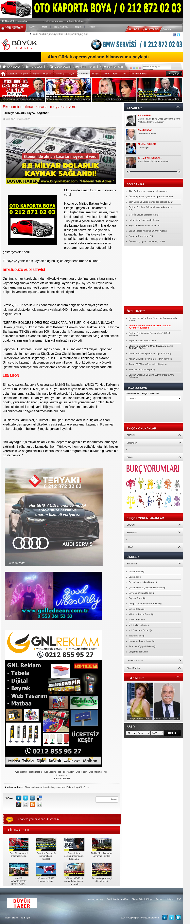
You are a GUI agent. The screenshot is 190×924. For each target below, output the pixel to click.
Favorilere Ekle (76, 21)
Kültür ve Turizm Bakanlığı (141, 614)
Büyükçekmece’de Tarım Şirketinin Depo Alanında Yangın (153, 319)
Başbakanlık (135, 577)
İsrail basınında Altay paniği (142, 369)
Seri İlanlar (113, 66)
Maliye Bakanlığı (137, 619)
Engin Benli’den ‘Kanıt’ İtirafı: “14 (144, 225)
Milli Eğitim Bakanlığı (139, 625)
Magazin (47, 73)
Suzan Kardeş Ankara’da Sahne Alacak (147, 231)
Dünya (95, 73)
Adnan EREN (144, 115)
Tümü (177, 106)
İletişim (78, 27)
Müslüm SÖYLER (147, 144)
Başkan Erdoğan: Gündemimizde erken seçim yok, (151, 208)
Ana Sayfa (12, 66)
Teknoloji (60, 73)
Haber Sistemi (12, 917)
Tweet (114, 799)
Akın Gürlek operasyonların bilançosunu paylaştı (60, 33)
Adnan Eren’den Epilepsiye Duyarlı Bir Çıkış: (150, 353)
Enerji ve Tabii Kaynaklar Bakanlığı (145, 603)
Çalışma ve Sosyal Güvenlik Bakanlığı (147, 587)
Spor (115, 73)
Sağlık (36, 73)
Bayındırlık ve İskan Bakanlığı (143, 582)
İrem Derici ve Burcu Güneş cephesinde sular (150, 202)
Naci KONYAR (145, 130)
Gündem (13, 73)
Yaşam (71, 73)
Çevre (106, 73)
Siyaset (24, 73)
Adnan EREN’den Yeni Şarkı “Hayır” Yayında (150, 359)
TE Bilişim (25, 917)
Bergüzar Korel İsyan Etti (141, 236)
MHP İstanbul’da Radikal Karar (143, 215)
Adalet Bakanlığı (137, 571)
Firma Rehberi (88, 66)
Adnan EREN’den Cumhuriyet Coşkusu (147, 364)
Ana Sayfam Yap (54, 21)
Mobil (44, 27)
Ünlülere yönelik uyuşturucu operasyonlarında (151, 196)
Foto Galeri (37, 66)
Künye (32, 27)
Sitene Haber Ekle (14, 27)
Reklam (91, 27)
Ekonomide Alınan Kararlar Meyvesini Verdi (46, 787)
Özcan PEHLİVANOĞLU (150, 158)
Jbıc (82, 787)
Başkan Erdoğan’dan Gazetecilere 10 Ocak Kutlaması (149, 334)
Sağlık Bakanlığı (137, 635)
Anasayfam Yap (95, 899)
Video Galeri (63, 66)
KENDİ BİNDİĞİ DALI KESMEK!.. (154, 161)
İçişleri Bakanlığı (137, 609)
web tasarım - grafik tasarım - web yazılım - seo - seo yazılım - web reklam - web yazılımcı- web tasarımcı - (61, 775)
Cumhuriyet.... (144, 147)
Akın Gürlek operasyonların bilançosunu (148, 191)
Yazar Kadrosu (61, 27)
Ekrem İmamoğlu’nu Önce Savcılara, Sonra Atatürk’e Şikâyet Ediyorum (159, 120)
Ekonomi (83, 73)
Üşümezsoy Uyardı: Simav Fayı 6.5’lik (147, 241)
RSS (179, 899)
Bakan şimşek (73, 787)
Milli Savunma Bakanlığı (140, 630)
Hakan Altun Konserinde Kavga (144, 220)
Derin (124, 73)
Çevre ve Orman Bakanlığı (141, 593)
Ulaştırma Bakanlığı (138, 652)
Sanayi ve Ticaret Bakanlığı (142, 641)
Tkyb (86, 787)
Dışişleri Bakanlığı (137, 598)
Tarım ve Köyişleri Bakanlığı (142, 646)
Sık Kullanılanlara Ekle (118, 899)
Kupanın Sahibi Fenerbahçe (142, 340)
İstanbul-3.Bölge (139, 73)
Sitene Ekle (137, 899)
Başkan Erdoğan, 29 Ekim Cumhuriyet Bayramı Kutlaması (151, 376)
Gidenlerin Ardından (147, 133)
